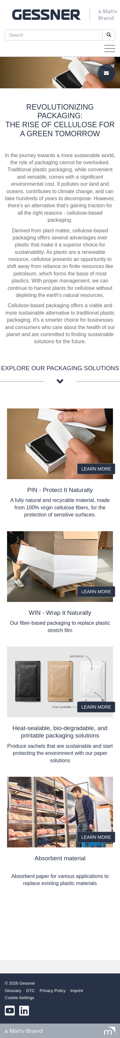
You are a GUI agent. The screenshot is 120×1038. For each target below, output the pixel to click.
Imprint (76, 990)
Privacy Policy (53, 990)
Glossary (13, 990)
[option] (60, 72)
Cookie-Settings (19, 997)
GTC (30, 990)
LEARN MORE (96, 468)
